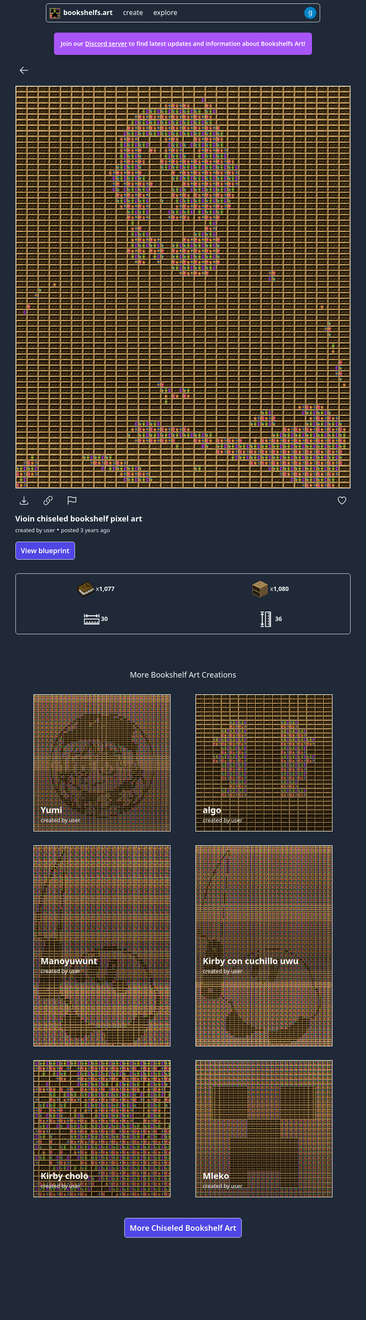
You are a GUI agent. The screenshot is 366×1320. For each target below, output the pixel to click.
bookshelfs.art (81, 12)
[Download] (24, 500)
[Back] (24, 70)
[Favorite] (342, 500)
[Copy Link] (48, 500)
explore (165, 12)
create (133, 12)
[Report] (72, 500)
